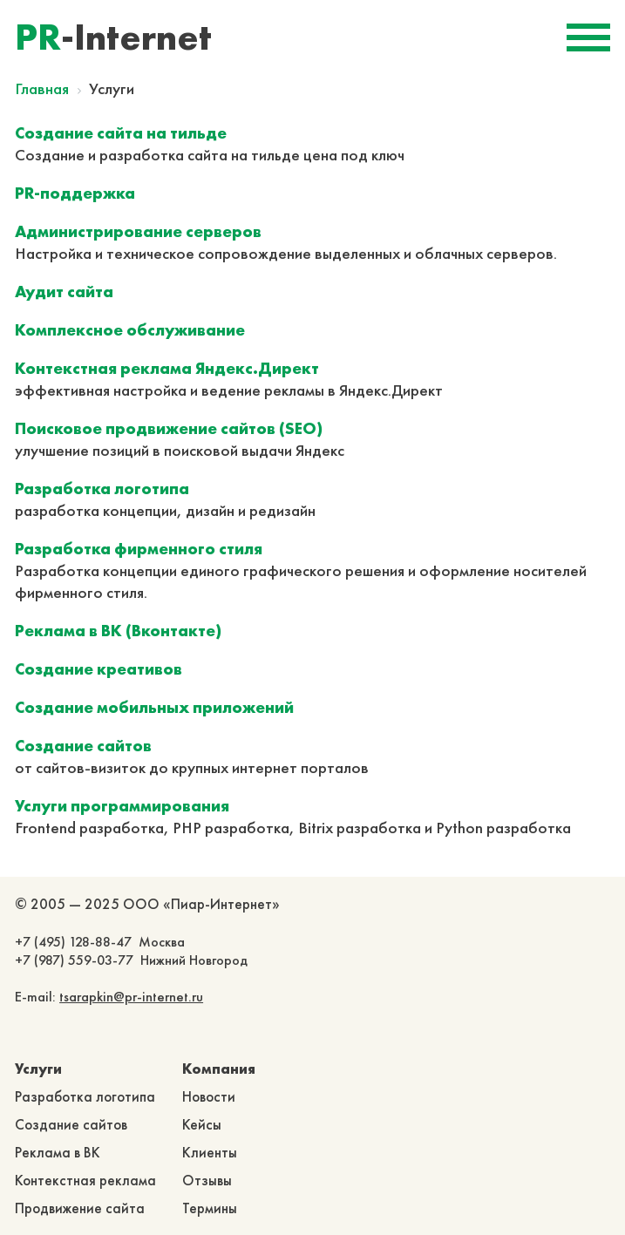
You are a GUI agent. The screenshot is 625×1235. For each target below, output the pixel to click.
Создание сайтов (71, 1124)
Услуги (38, 1068)
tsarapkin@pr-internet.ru (131, 996)
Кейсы (201, 1124)
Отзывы (207, 1180)
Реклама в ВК (57, 1152)
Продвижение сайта (80, 1208)
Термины (209, 1208)
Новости (208, 1096)
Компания (218, 1068)
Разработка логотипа (85, 1096)
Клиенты (209, 1152)
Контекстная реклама (85, 1180)
